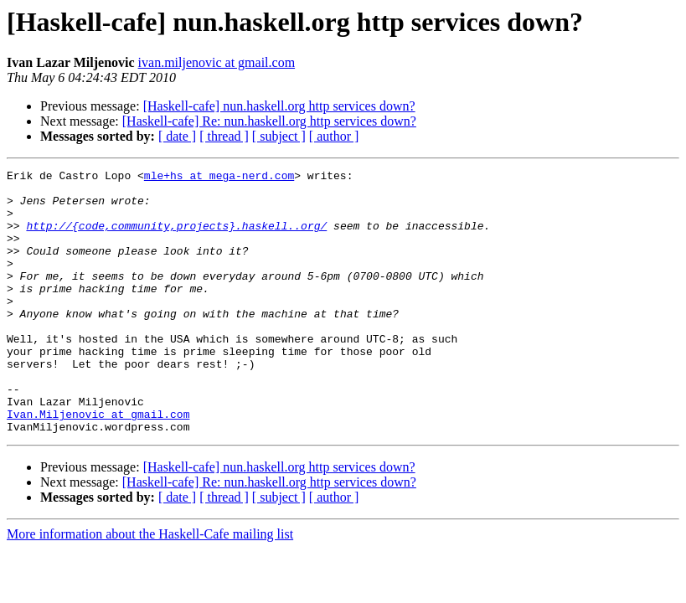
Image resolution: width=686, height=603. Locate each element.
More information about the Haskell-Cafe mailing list (150, 587)
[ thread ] (224, 136)
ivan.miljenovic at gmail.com (217, 62)
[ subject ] (279, 136)
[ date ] (177, 136)
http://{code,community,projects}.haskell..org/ (176, 237)
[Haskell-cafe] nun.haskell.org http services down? (279, 106)
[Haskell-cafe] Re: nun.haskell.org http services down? (269, 121)
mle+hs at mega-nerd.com (219, 177)
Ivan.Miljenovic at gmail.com (98, 464)
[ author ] (334, 136)
